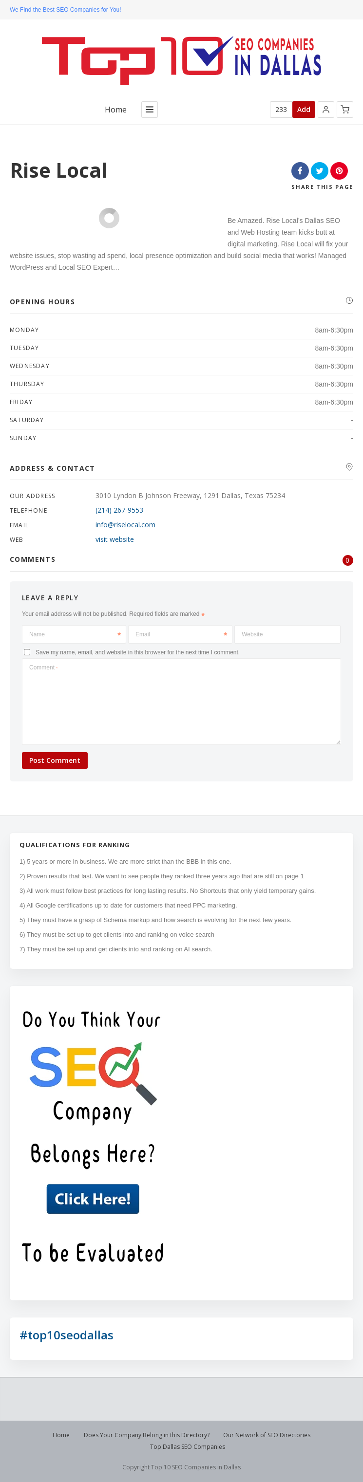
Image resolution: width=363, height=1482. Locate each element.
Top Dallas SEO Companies (187, 1447)
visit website (115, 539)
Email (181, 634)
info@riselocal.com (125, 524)
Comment (43, 667)
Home (116, 110)
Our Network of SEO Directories (266, 1435)
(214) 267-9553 (119, 510)
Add (303, 109)
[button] (326, 109)
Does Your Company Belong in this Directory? (147, 1435)
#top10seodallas (66, 1335)
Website (252, 634)
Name (75, 634)
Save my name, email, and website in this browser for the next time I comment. (138, 652)
